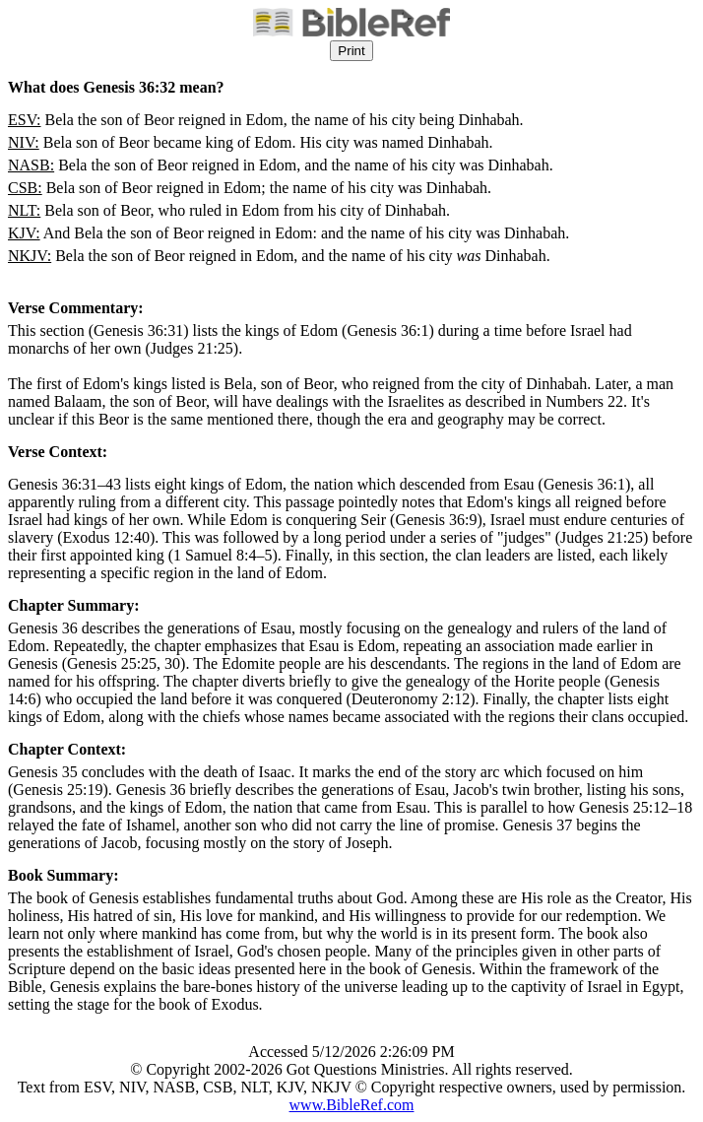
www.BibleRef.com (352, 1104)
